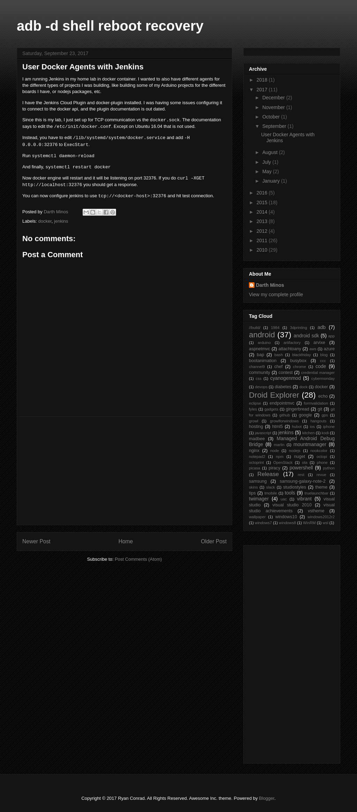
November (274, 107)
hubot (297, 426)
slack (270, 487)
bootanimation (262, 360)
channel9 (257, 367)
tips (252, 493)
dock (303, 387)
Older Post (214, 541)
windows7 (263, 523)
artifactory (292, 342)
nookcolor (318, 451)
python (329, 468)
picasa (254, 468)
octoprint (256, 462)
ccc (323, 361)
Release (268, 474)
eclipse (255, 403)
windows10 (286, 516)
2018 (263, 80)
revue (321, 475)
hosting (256, 426)
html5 (277, 426)
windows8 (287, 523)
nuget (299, 456)
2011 (263, 240)
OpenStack (283, 462)
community (259, 372)
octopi (322, 456)
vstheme (316, 510)
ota (304, 462)
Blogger (266, 798)
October (271, 117)
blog (324, 355)
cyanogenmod (285, 378)
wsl (325, 523)
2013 (263, 221)
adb (322, 327)
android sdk (306, 335)
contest (286, 372)
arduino (264, 342)
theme (321, 487)
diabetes (283, 386)
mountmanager (310, 444)
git (320, 409)
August (270, 152)
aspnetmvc (259, 348)
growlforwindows (284, 421)
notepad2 (257, 456)
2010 (263, 250)
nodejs (295, 451)
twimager (259, 498)
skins (253, 487)
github (284, 415)
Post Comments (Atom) (138, 559)
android (262, 334)
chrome (299, 367)
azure (329, 348)
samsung (258, 481)
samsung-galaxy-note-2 (303, 481)
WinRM (309, 523)
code (321, 366)
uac (284, 499)
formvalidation (316, 403)
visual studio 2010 (292, 505)
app (331, 336)
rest (301, 475)
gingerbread (297, 409)
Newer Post (36, 541)
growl (253, 421)
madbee (257, 438)
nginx (254, 450)
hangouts (318, 421)
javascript (263, 433)
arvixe (319, 342)
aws (312, 349)
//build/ (254, 327)
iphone (329, 426)
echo (323, 396)
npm (279, 456)
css (258, 378)
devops (261, 387)
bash (278, 355)
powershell (301, 467)
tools (290, 493)
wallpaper (257, 517)
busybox (298, 360)
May (267, 171)
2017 (263, 89)
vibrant (304, 498)
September (274, 126)
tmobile (270, 493)
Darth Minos (270, 285)
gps (325, 415)
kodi (325, 433)
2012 (263, 231)
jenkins (61, 221)
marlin (279, 445)
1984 (275, 327)
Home (126, 541)
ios (312, 426)
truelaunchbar (316, 493)
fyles (253, 409)
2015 (263, 202)
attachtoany (290, 348)
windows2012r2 (321, 517)
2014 (263, 212)
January (271, 181)
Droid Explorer (274, 395)
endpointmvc (281, 403)
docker (45, 221)
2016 (263, 193)
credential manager (318, 372)
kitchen (308, 433)
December (274, 97)
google (305, 415)
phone (322, 462)
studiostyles (294, 487)
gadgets (271, 409)
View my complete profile (276, 294)
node (274, 451)
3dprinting (298, 327)
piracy (274, 468)
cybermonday (323, 378)
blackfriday (301, 355)
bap (260, 354)
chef (278, 366)
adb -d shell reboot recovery (110, 25)
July (267, 162)
